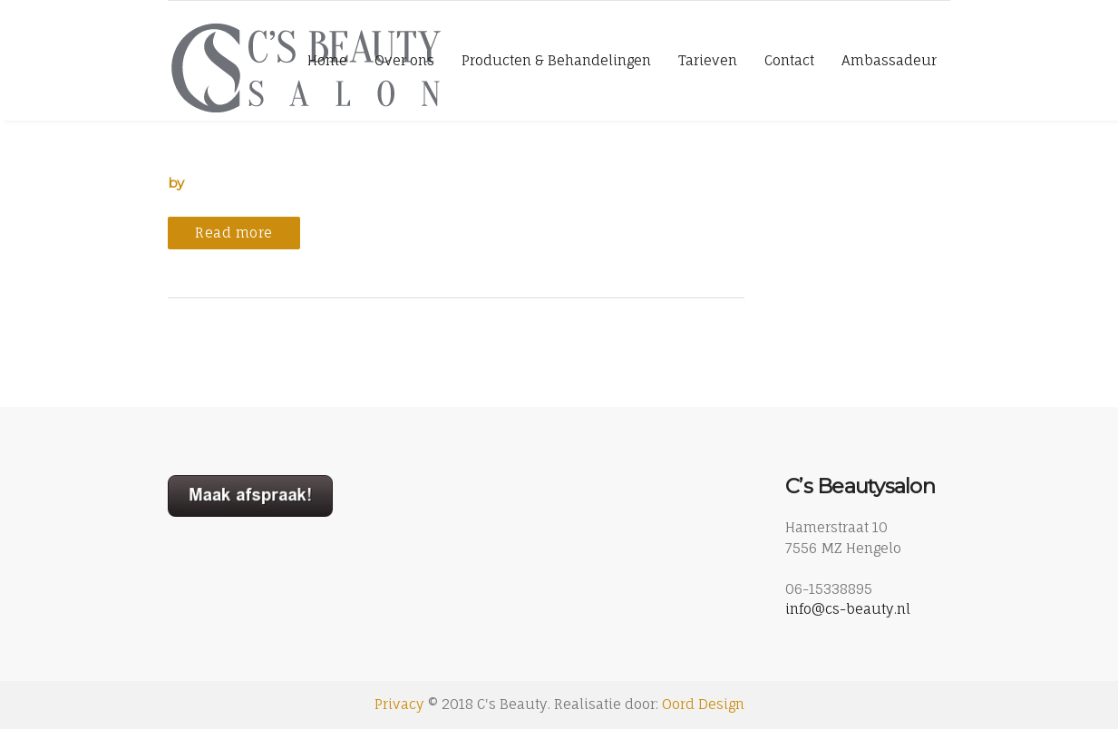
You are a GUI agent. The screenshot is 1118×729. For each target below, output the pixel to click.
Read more (234, 232)
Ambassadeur (889, 60)
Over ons (404, 60)
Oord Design (703, 704)
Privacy (399, 704)
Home (327, 60)
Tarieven (707, 60)
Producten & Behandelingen (556, 60)
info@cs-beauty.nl (847, 608)
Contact (789, 60)
